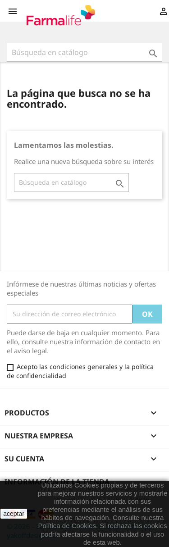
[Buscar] (84, 52)
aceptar (13, 513)
